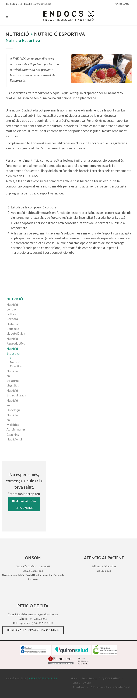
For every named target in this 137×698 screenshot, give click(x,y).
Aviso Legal (79, 687)
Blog (75, 682)
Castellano (122, 3)
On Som (87, 682)
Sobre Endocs (89, 678)
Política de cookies (100, 687)
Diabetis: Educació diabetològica (15, 328)
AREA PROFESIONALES (43, 678)
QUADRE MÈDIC (111, 678)
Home (74, 678)
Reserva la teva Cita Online (33, 630)
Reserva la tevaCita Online (24, 504)
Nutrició (14, 299)
